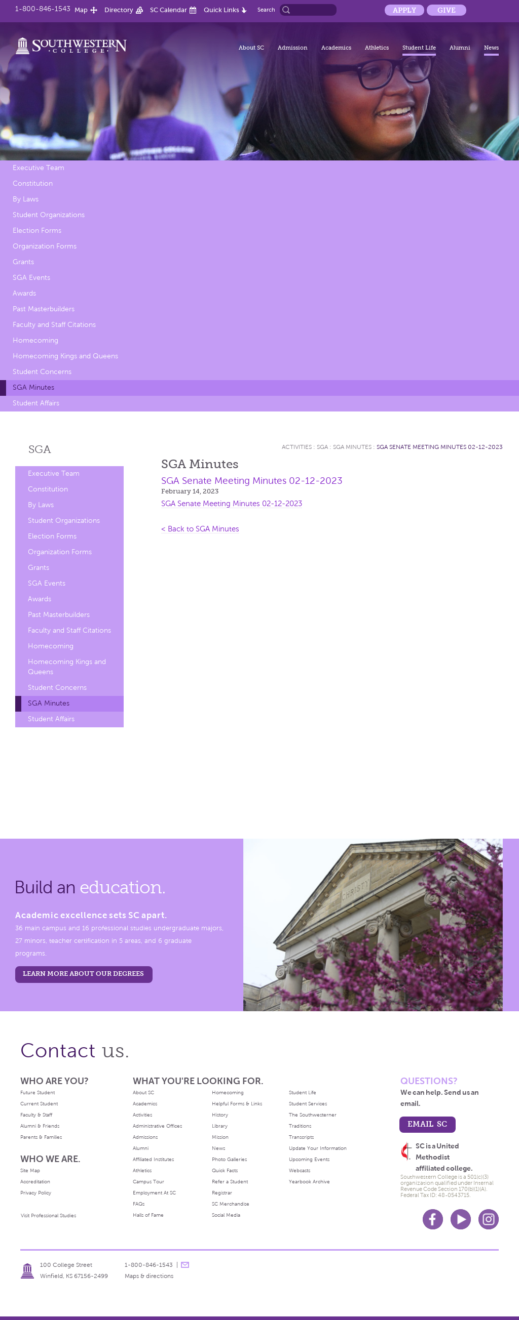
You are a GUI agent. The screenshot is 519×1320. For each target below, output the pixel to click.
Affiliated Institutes (153, 1159)
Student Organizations (49, 215)
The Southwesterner (313, 1115)
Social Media (226, 1215)
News (491, 48)
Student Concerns (42, 372)
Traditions (300, 1126)
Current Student (39, 1103)
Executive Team (38, 168)
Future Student (37, 1092)
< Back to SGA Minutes (200, 529)
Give (446, 10)
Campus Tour (148, 1181)
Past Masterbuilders (44, 309)
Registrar (222, 1192)
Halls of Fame (148, 1215)
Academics (336, 48)
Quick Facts (225, 1170)
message (185, 1265)
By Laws (26, 199)
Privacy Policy (35, 1192)
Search (266, 10)
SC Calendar (168, 10)
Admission (293, 48)
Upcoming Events (309, 1159)
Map (81, 10)
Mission (220, 1137)
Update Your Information (318, 1148)
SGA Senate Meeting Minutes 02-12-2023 (440, 446)
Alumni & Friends (39, 1126)
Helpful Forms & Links (237, 1103)
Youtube (461, 1219)
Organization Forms (45, 246)
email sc (427, 1124)
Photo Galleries (229, 1159)
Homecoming (35, 340)
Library (220, 1126)
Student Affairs (36, 403)
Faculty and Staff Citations (54, 324)
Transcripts (301, 1137)
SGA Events (31, 277)
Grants (23, 262)
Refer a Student (230, 1181)
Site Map (30, 1170)
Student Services (308, 1103)
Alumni (460, 48)
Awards (24, 293)
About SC (251, 48)
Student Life (419, 48)
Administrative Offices (157, 1126)
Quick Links (221, 10)
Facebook (433, 1219)
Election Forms (37, 230)
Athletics (377, 48)
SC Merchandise (230, 1204)
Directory (118, 10)
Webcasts (299, 1170)
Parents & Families (41, 1137)
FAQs (138, 1204)
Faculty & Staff (36, 1115)
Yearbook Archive (309, 1181)
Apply (404, 10)
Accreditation (35, 1181)
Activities (297, 446)
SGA (39, 449)
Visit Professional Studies (48, 1215)
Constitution (33, 183)
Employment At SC (154, 1192)
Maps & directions (149, 1276)
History (220, 1115)
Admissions (145, 1137)
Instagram (488, 1219)
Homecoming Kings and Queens (65, 356)
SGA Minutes (33, 387)
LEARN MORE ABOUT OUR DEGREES (83, 973)
